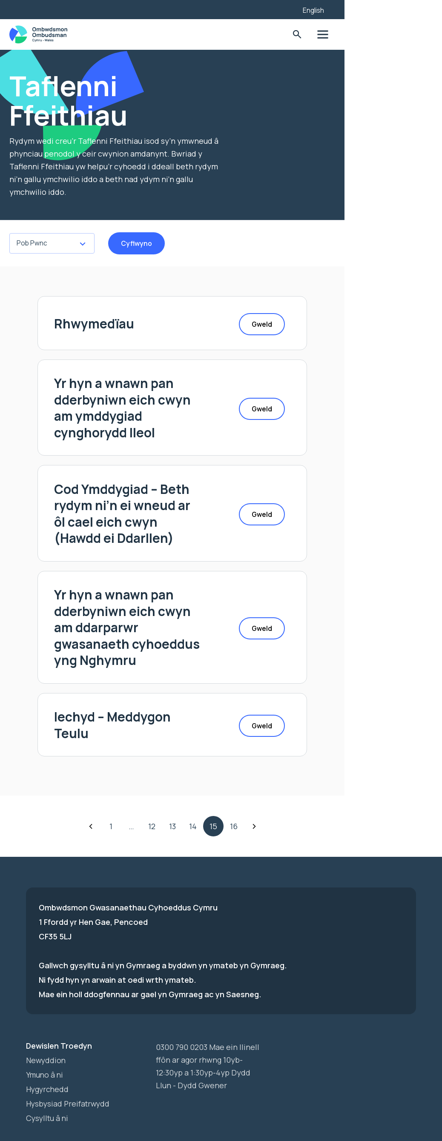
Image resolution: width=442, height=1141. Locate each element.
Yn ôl (139, 799)
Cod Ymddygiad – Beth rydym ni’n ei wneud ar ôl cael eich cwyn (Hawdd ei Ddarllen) (171, 504)
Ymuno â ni (45, 1047)
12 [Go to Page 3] (200, 799)
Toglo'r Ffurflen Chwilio (377, 35)
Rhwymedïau (121, 325)
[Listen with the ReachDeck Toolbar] (363, 8)
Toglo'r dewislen (403, 34)
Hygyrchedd (48, 1062)
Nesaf (303, 799)
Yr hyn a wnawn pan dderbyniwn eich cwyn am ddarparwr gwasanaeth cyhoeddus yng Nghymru (162, 610)
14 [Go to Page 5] (241, 799)
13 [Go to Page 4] (221, 799)
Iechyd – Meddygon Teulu (160, 701)
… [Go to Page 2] (180, 799)
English (394, 10)
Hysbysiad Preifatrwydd (69, 1076)
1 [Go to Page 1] (159, 799)
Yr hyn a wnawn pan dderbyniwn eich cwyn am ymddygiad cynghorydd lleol (169, 406)
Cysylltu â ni (48, 1091)
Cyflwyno (153, 243)
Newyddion (46, 1033)
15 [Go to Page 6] (262, 799)
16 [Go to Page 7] (282, 799)
